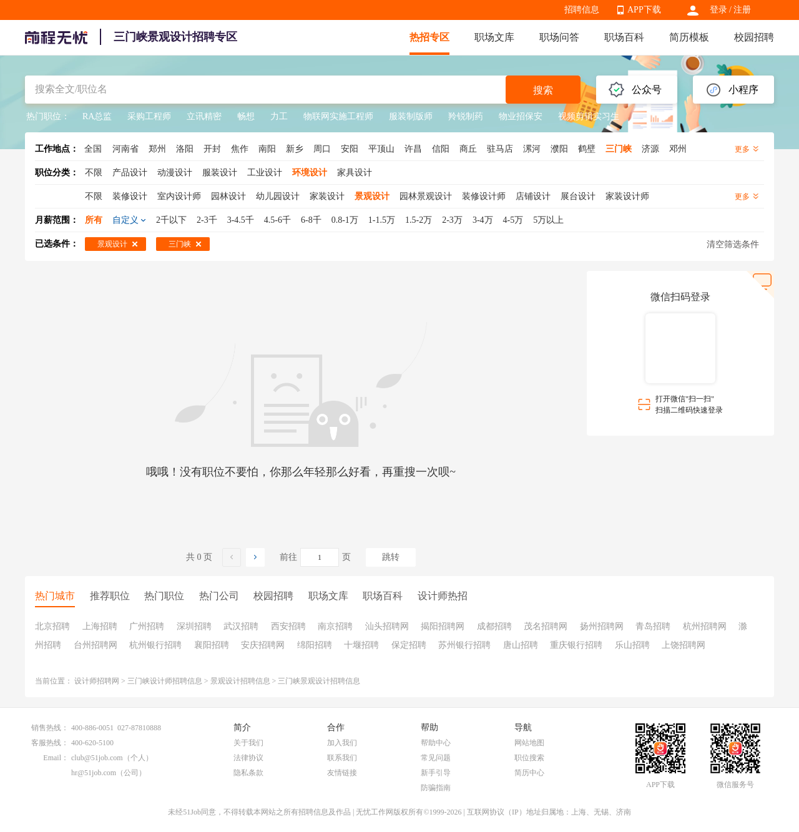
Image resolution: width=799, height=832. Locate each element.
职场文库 (494, 37)
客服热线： (50, 742)
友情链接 (342, 772)
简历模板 (689, 37)
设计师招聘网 (96, 681)
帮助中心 (436, 742)
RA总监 (97, 116)
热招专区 (429, 37)
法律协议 (248, 757)
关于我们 (248, 742)
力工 (279, 116)
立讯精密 (204, 116)
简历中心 (529, 772)
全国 (93, 149)
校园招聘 (754, 37)
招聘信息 (581, 9)
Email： (56, 757)
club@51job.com (97, 757)
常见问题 (436, 757)
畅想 (246, 116)
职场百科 (624, 37)
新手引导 (436, 772)
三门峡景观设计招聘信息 (319, 681)
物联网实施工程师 (338, 116)
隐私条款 (248, 772)
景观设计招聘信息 (240, 681)
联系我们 (342, 757)
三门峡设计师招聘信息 (164, 681)
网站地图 (529, 742)
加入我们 (342, 742)
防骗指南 (436, 787)
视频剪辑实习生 (588, 116)
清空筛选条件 (733, 244)
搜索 (543, 90)
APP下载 (644, 9)
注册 (742, 9)
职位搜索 (529, 757)
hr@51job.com (93, 772)
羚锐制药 (465, 116)
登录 (718, 9)
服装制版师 (411, 116)
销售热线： (50, 727)
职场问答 (559, 37)
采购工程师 (149, 116)
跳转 (391, 557)
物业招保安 (520, 116)
